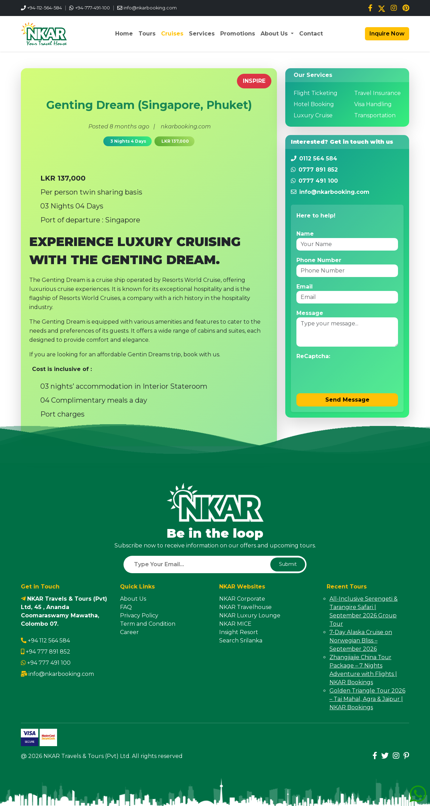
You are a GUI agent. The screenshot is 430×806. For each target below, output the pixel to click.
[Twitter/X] (381, 8)
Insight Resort (238, 632)
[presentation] (349, 374)
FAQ (126, 607)
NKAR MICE (235, 624)
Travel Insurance (377, 93)
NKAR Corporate (242, 598)
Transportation (375, 115)
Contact (311, 33)
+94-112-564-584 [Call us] (44, 7)
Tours (147, 33)
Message (309, 313)
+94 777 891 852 (48, 651)
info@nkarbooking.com (61, 674)
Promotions (237, 33)
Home (124, 33)
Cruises (172, 33)
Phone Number (318, 260)
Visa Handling (373, 104)
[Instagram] (394, 8)
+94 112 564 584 (49, 640)
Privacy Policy (139, 615)
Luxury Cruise (313, 115)
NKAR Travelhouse (245, 607)
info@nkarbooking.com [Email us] (150, 7)
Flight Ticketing (315, 93)
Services (202, 33)
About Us (133, 598)
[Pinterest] (406, 8)
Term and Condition (147, 624)
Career (129, 632)
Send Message (347, 399)
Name (305, 233)
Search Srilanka (240, 640)
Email (304, 286)
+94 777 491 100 (49, 662)
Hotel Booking (314, 104)
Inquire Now (386, 33)
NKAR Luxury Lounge (249, 615)
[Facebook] (370, 8)
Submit (288, 564)
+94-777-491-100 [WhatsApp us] (92, 7)
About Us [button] (275, 33)
